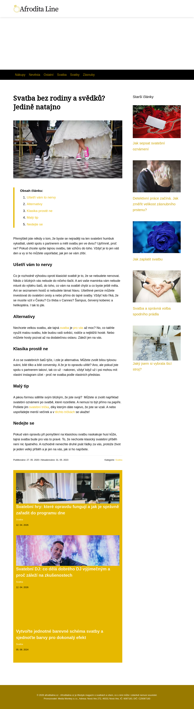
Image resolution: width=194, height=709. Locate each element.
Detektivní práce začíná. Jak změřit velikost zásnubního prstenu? (155, 204)
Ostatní (49, 74)
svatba (64, 328)
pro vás (78, 328)
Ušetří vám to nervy (41, 197)
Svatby (75, 74)
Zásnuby (89, 74)
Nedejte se (35, 224)
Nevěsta (34, 74)
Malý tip (32, 217)
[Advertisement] (97, 43)
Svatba (62, 74)
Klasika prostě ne (39, 211)
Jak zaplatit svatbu (148, 259)
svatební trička (39, 407)
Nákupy (20, 74)
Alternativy (34, 204)
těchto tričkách (65, 412)
